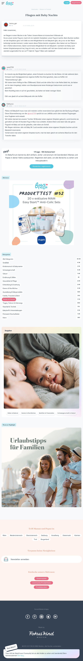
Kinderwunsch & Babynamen (13, 266)
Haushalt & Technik (10, 306)
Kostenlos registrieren (41, 166)
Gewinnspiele (41, 578)
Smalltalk (6, 262)
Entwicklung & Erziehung (11, 284)
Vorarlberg (55, 535)
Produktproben (41, 587)
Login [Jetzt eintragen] (67, 3)
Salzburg (44, 535)
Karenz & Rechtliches (10, 288)
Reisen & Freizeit (9, 299)
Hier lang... (21, 655)
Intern (5, 317)
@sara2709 (32, 113)
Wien (4, 535)
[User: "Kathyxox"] (3, 105)
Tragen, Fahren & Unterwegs (13, 303)
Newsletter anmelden (20, 559)
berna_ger (13, 23)
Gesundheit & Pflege (10, 281)
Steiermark (67, 535)
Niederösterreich (16, 535)
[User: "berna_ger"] (6, 25)
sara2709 (10, 67)
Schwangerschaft (9, 270)
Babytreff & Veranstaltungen (13, 310)
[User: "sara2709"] (3, 68)
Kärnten (77, 535)
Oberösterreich (31, 535)
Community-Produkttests (41, 583)
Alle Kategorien (8, 259)
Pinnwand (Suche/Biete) (11, 314)
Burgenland (45, 539)
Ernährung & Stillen (10, 277)
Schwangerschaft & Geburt (66, 413)
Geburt (5, 273)
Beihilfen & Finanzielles (46, 413)
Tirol (35, 539)
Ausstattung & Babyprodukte (13, 292)
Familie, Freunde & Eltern (12, 295)
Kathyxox (10, 104)
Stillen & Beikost (13, 413)
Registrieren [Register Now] (76, 3)
